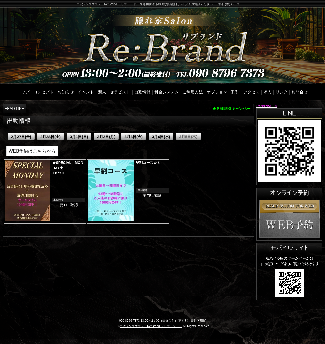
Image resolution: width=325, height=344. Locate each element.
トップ (23, 92)
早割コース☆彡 (148, 163)
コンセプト (43, 92)
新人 (102, 92)
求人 (267, 92)
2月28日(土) (50, 136)
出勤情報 (142, 92)
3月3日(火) (133, 136)
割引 (235, 92)
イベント (86, 92)
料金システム (166, 92)
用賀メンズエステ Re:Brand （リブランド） (151, 326)
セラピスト (120, 92)
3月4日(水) (161, 136)
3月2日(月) (106, 136)
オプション (217, 92)
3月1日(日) (79, 136)
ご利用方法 (193, 92)
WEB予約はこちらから (32, 151)
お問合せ (299, 92)
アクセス (251, 92)
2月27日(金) (21, 136)
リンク (281, 92)
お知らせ (66, 92)
